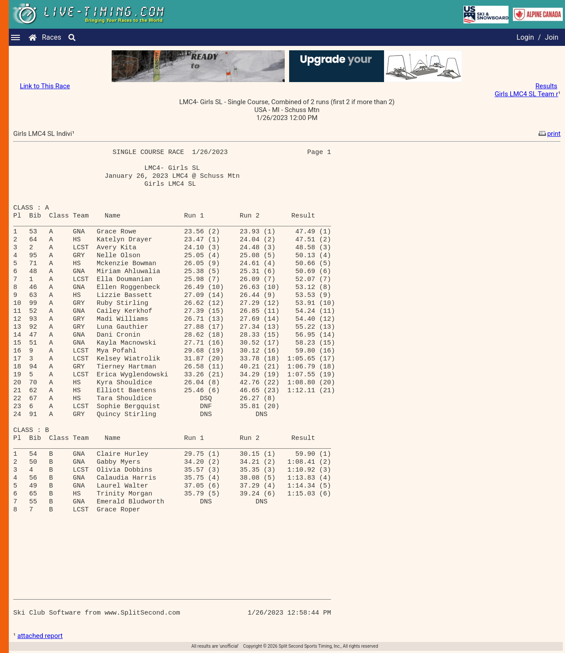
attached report (40, 636)
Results (546, 86)
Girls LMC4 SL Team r (526, 94)
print (549, 134)
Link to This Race (45, 86)
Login (525, 37)
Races (51, 37)
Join (551, 37)
